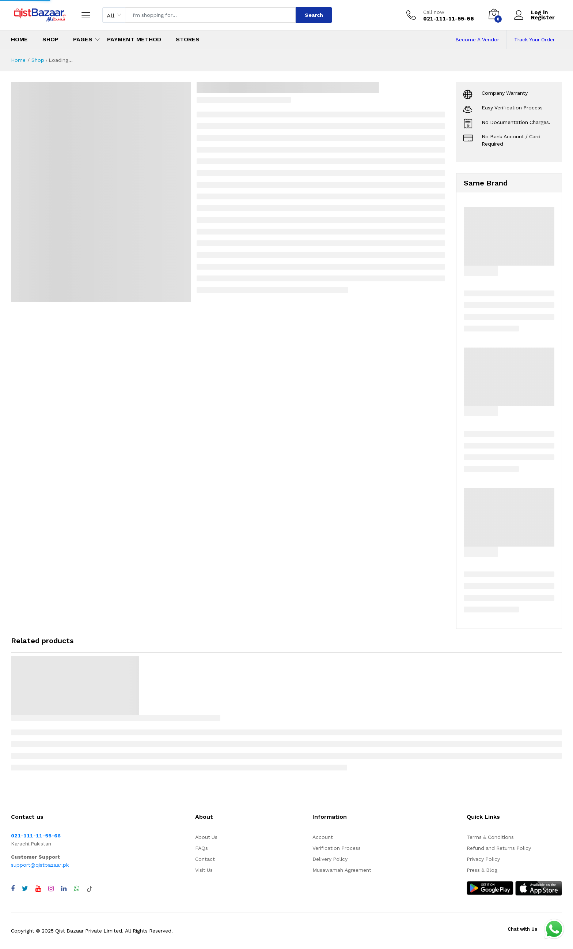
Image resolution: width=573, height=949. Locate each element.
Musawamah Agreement (341, 870)
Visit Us (204, 870)
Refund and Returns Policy (499, 848)
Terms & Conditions (490, 837)
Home (19, 39)
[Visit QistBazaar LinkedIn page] (64, 889)
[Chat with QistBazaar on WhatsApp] (76, 889)
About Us (206, 837)
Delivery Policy (330, 859)
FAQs (201, 848)
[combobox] (113, 15)
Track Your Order (534, 39)
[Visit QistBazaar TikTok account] (89, 889)
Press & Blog (482, 870)
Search (314, 15)
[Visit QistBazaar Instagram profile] (51, 889)
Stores (188, 39)
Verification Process (336, 848)
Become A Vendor (477, 39)
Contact (205, 859)
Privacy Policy (483, 859)
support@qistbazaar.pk (40, 865)
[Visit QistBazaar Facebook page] (13, 889)
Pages (82, 39)
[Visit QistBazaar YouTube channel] (38, 889)
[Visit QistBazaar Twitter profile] (25, 889)
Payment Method (134, 39)
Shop (50, 39)
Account (322, 837)
